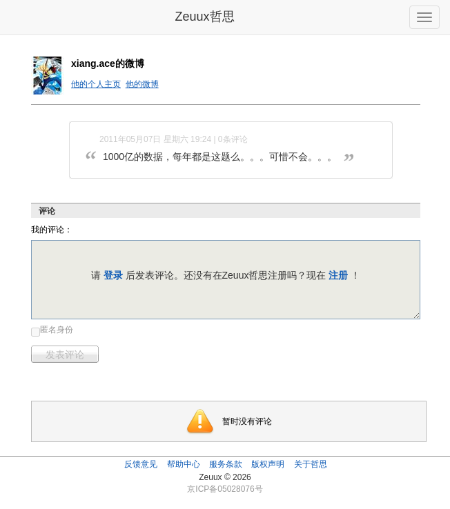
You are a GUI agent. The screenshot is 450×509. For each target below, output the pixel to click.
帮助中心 (183, 464)
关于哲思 (310, 464)
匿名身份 (56, 330)
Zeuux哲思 (204, 16)
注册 (338, 275)
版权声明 (267, 464)
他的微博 (142, 84)
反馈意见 (140, 464)
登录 (113, 275)
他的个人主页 (96, 84)
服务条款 (225, 464)
